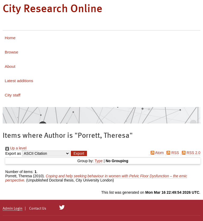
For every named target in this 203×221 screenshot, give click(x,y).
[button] (79, 153)
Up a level (15, 148)
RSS (172, 153)
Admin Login (12, 208)
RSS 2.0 (190, 153)
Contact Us (37, 208)
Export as (13, 153)
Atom (156, 153)
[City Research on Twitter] (62, 207)
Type (99, 161)
